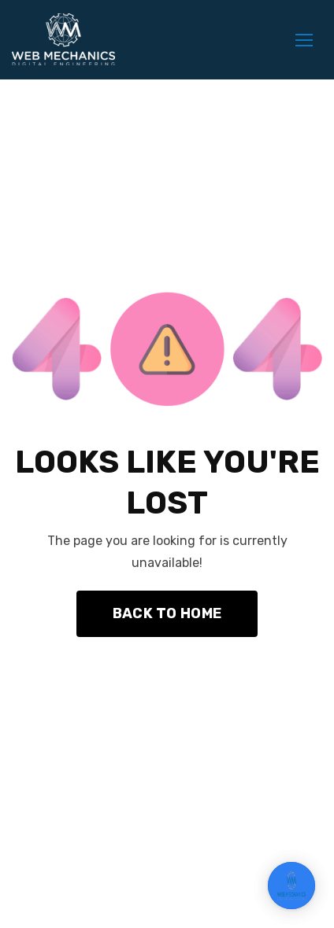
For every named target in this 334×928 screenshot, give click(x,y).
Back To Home (167, 613)
